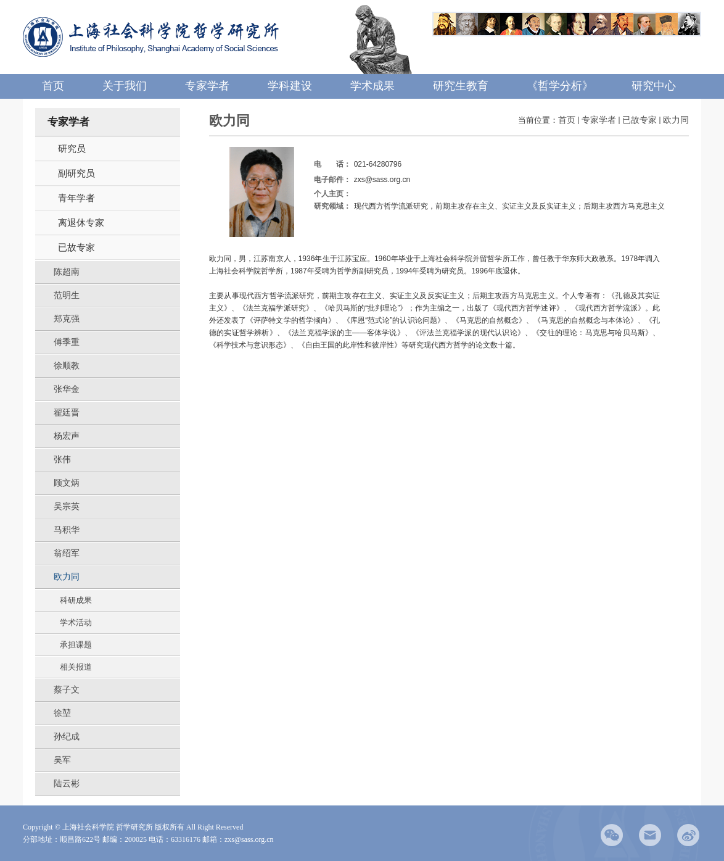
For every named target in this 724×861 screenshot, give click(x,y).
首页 (566, 120)
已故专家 (639, 120)
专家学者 (599, 120)
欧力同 (676, 120)
